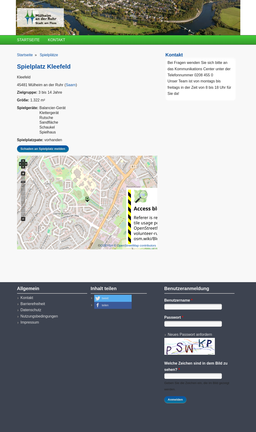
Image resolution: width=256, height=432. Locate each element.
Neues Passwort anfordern (190, 334)
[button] (113, 298)
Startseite (28, 40)
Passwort (174, 317)
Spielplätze (49, 55)
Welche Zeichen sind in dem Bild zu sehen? (196, 366)
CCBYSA (106, 245)
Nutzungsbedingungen (39, 316)
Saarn (71, 85)
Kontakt (56, 40)
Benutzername (178, 300)
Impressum (30, 322)
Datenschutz (31, 310)
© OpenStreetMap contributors (135, 245)
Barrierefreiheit (33, 304)
